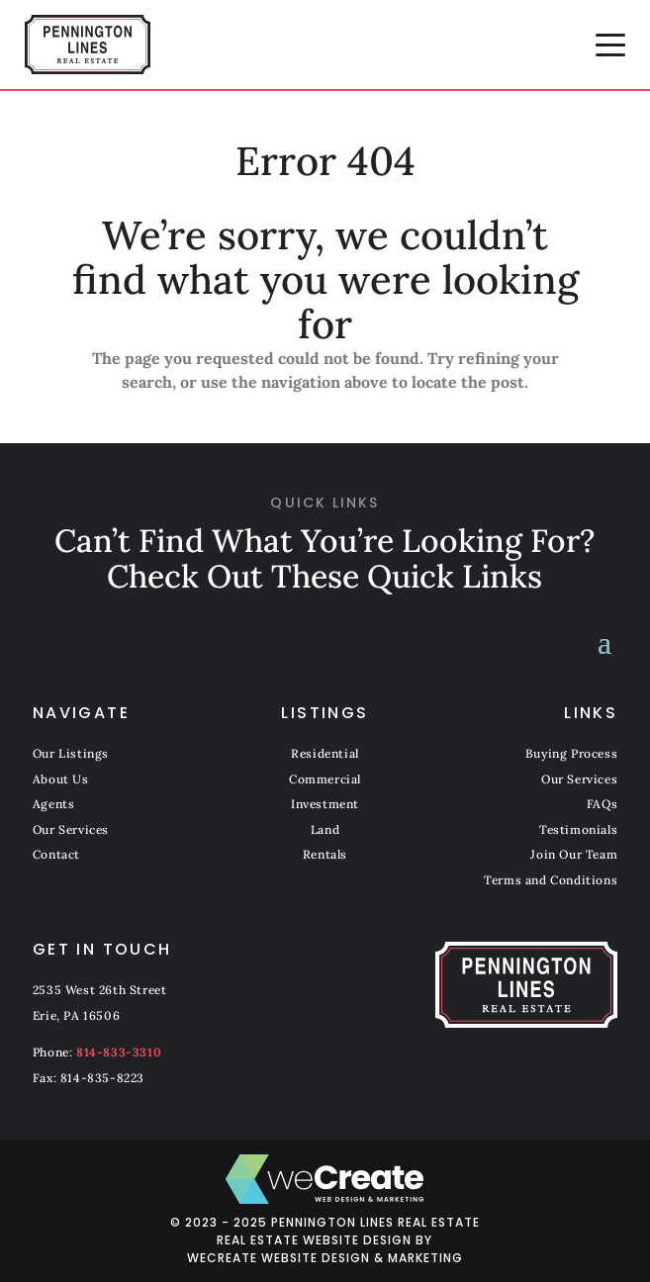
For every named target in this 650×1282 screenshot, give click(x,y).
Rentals (325, 854)
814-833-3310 (118, 1052)
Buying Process (571, 753)
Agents (54, 803)
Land (325, 829)
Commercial (325, 779)
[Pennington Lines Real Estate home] (87, 44)
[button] (610, 44)
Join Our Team (573, 854)
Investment (325, 803)
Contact (56, 854)
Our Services (71, 829)
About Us (61, 779)
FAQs (602, 803)
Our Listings (71, 753)
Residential (325, 753)
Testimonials (578, 829)
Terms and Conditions (550, 879)
